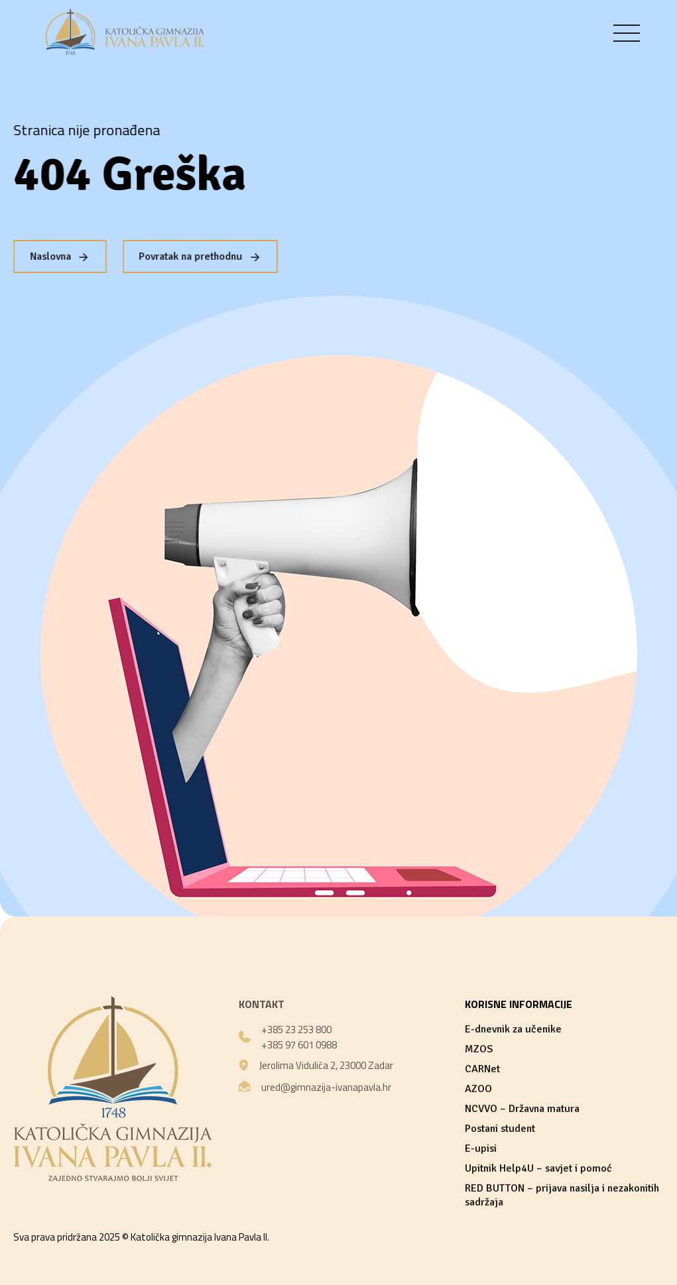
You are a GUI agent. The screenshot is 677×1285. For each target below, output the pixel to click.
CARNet (482, 1069)
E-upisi (481, 1148)
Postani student (500, 1128)
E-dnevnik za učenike (513, 1029)
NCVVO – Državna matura (522, 1108)
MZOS (479, 1049)
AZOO (478, 1088)
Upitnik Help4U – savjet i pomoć (538, 1168)
